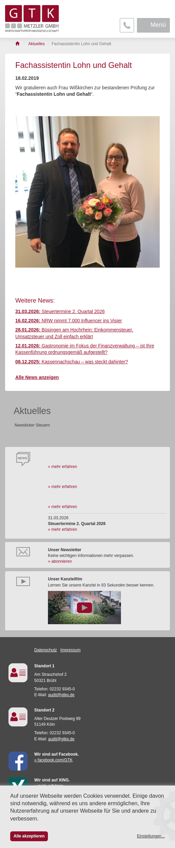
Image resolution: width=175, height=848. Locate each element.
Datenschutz (45, 650)
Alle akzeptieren (29, 836)
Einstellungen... (151, 836)
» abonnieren (60, 561)
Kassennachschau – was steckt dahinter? (71, 361)
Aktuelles (32, 411)
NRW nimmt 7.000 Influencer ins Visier (68, 320)
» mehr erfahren (62, 466)
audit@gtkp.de (61, 694)
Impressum (70, 650)
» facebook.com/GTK (53, 760)
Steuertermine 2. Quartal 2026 (60, 311)
